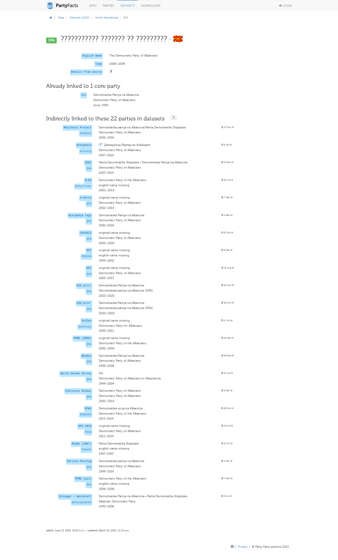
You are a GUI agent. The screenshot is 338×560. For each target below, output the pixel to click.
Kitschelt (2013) (79, 17)
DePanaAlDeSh (81, 502)
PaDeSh (86, 449)
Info (92, 6)
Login (285, 6)
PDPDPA (86, 256)
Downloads (150, 6)
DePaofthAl (83, 186)
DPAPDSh (85, 133)
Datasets (127, 6)
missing (85, 151)
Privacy (243, 547)
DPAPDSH (85, 414)
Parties (108, 6)
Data (61, 17)
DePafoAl (84, 326)
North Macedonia (106, 17)
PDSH (88, 432)
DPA (83, 95)
